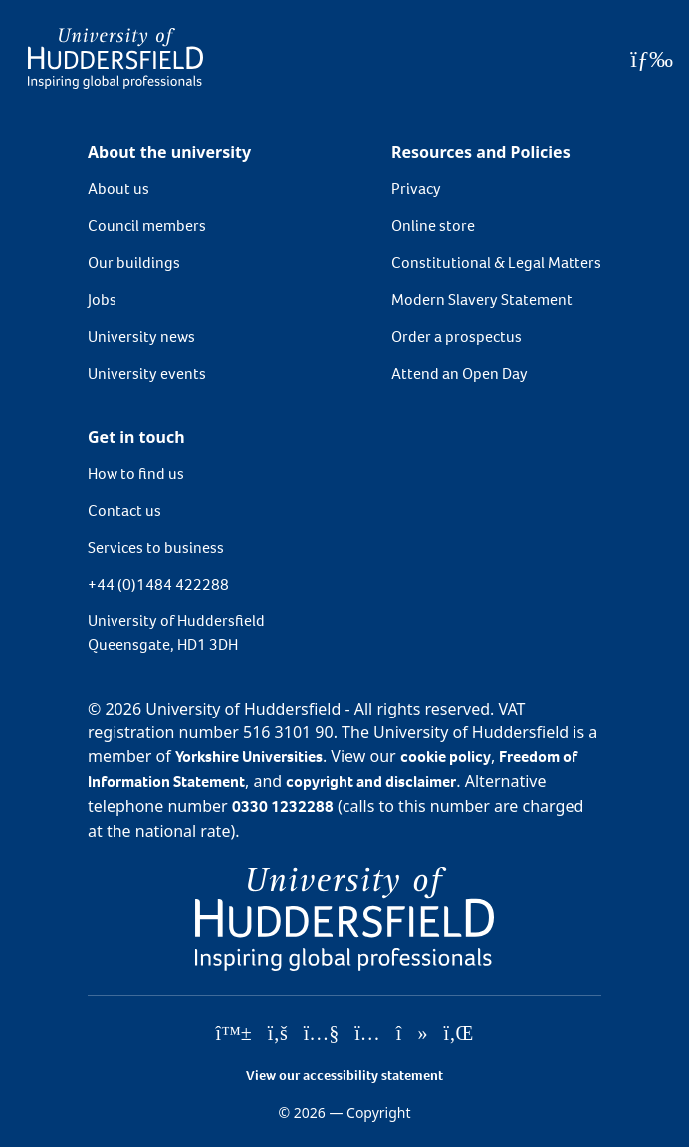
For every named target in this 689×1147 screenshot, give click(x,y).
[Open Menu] (651, 59)
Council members (147, 225)
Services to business (156, 547)
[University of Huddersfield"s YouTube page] (322, 1034)
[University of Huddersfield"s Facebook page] (278, 1034)
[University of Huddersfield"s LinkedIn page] (458, 1034)
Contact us (124, 510)
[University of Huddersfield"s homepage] (344, 917)
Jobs (102, 299)
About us (118, 188)
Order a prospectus (456, 336)
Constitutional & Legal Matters (496, 262)
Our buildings (134, 262)
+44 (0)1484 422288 (158, 584)
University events (147, 373)
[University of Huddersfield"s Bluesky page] (234, 1034)
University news (141, 336)
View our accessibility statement (344, 1075)
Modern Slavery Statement (482, 299)
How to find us (136, 473)
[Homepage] (115, 58)
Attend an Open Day (459, 373)
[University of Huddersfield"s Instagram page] (367, 1034)
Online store (433, 225)
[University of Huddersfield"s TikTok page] (412, 1034)
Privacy (416, 188)
